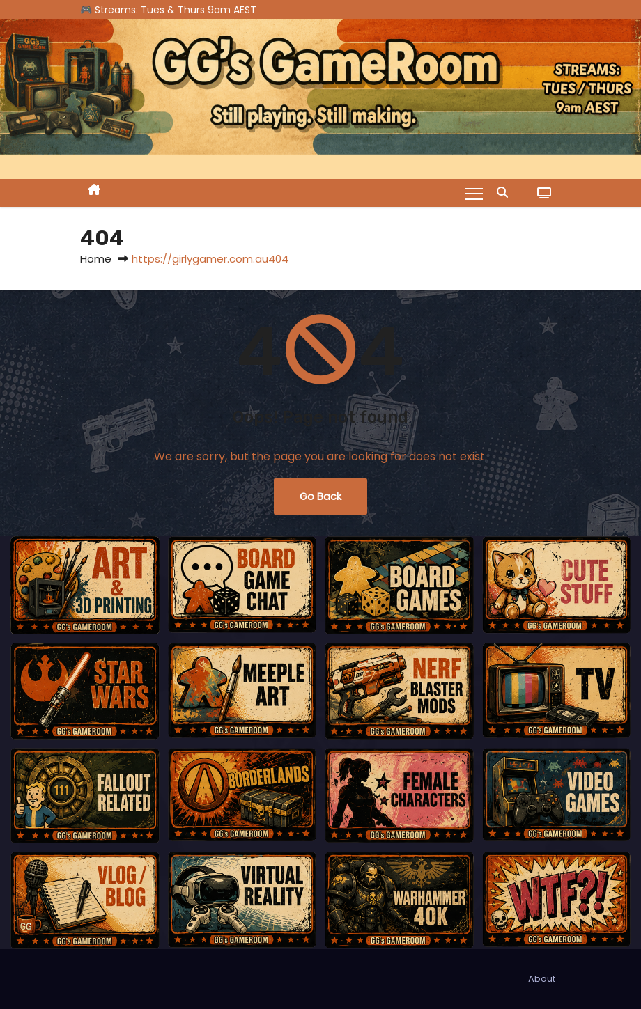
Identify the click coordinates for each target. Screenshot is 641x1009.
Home (95, 258)
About (541, 978)
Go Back (320, 496)
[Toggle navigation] (474, 192)
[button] (506, 192)
